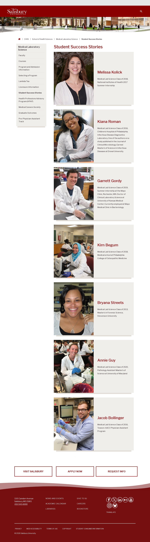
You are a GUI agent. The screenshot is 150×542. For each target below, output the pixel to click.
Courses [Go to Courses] (22, 61)
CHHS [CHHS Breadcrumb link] (26, 39)
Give (138, 3)
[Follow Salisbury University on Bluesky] (115, 505)
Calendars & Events (72, 3)
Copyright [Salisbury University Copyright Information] (66, 529)
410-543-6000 (21, 504)
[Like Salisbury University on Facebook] (108, 499)
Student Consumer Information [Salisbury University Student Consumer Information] (90, 529)
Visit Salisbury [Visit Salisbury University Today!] (33, 471)
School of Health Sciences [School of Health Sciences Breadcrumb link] (42, 39)
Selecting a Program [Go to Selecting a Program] (28, 75)
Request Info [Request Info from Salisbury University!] (117, 471)
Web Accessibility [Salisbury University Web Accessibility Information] (34, 529)
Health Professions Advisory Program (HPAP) (31, 100)
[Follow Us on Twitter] (114, 499)
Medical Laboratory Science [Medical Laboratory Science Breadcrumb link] (67, 39)
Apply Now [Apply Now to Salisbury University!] (75, 471)
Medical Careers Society (29, 107)
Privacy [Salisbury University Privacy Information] (18, 529)
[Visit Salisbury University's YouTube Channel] (130, 499)
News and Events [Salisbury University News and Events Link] (55, 498)
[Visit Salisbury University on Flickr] (125, 499)
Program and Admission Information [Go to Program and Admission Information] (29, 68)
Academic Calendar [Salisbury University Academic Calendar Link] (56, 504)
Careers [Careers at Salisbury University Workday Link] (81, 504)
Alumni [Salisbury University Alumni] (126, 3)
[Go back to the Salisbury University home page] (18, 39)
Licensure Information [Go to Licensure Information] (29, 87)
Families (116, 3)
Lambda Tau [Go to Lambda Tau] (24, 81)
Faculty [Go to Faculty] (22, 55)
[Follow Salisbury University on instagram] (109, 505)
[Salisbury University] (17, 11)
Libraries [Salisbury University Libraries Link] (50, 509)
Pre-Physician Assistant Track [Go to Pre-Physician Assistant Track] (29, 120)
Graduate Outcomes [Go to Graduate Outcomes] (28, 113)
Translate (111, 512)
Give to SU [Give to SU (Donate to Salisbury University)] (82, 498)
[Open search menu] (139, 10)
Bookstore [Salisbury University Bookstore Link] (82, 509)
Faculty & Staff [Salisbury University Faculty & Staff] (103, 3)
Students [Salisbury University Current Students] (89, 3)
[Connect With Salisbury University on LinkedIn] (119, 499)
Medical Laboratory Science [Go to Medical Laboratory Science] (29, 48)
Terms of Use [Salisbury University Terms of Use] (52, 529)
